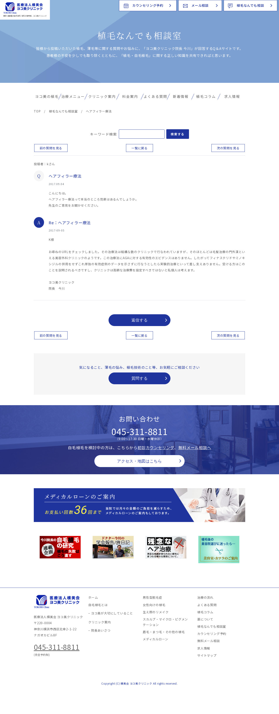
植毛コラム (206, 96)
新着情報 (181, 96)
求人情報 (232, 96)
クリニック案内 (102, 96)
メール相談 (200, 5)
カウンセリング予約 (147, 5)
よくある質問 (155, 96)
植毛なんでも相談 (250, 5)
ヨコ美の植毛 (47, 96)
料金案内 (130, 96)
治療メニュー (73, 96)
